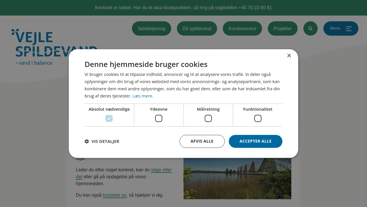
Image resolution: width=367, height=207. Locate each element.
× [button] (289, 56)
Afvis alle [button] (202, 141)
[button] (102, 141)
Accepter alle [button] (256, 141)
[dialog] (183, 103)
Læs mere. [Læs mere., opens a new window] (142, 96)
